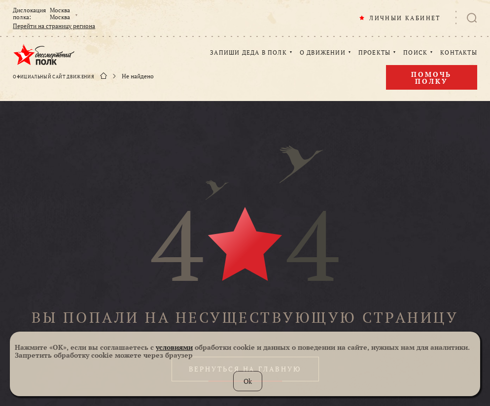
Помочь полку (431, 77)
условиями (174, 347)
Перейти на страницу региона (54, 26)
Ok (248, 381)
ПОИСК (415, 52)
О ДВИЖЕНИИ (323, 52)
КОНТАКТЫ (458, 52)
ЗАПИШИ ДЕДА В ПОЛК (248, 52)
